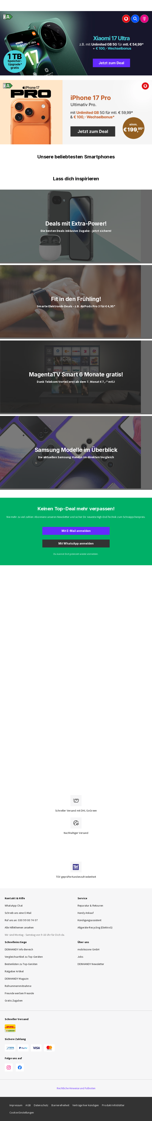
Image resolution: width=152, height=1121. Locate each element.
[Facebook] (20, 1067)
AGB (28, 1105)
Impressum (16, 1105)
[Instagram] (9, 1067)
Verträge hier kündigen (85, 1105)
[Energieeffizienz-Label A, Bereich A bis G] (6, 16)
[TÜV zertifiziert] (76, 867)
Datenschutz (41, 1105)
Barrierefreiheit (60, 1105)
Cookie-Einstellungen (22, 1112)
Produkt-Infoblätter (113, 1105)
